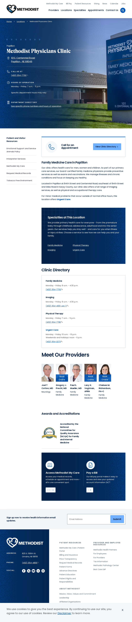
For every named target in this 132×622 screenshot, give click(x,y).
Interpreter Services (16, 157)
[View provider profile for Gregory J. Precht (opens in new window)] (62, 372)
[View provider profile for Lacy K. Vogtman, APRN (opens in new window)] (89, 387)
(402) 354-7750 (19, 74)
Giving (96, 3)
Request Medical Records (19, 172)
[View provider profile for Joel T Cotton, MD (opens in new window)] (47, 386)
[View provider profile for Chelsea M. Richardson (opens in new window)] (105, 372)
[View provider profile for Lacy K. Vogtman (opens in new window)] (90, 372)
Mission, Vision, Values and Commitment (77, 594)
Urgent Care (63, 198)
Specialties (80, 9)
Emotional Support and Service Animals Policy (21, 149)
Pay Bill (93, 489)
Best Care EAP (99, 570)
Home (9, 20)
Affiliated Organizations (70, 602)
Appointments (96, 9)
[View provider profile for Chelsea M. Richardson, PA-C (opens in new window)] (105, 387)
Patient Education (67, 575)
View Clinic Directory (105, 146)
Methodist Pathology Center (106, 566)
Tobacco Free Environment (19, 179)
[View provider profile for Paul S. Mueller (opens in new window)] (76, 372)
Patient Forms (65, 567)
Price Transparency (68, 559)
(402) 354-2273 (54, 340)
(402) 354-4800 (30, 563)
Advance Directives (68, 571)
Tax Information (100, 562)
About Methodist (69, 589)
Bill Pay (69, 3)
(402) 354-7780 (54, 321)
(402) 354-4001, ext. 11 (57, 305)
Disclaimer (64, 613)
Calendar (114, 3)
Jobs (123, 3)
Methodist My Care (54, 3)
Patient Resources (83, 3)
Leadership (64, 598)
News (104, 3)
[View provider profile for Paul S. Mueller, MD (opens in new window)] (76, 386)
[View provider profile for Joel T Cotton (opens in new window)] (48, 372)
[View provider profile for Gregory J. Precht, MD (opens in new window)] (61, 386)
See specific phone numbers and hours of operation (36, 105)
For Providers (99, 558)
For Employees (99, 554)
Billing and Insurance (68, 555)
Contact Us (112, 9)
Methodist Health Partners (105, 550)
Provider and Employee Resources (107, 544)
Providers (54, 9)
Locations (66, 9)
